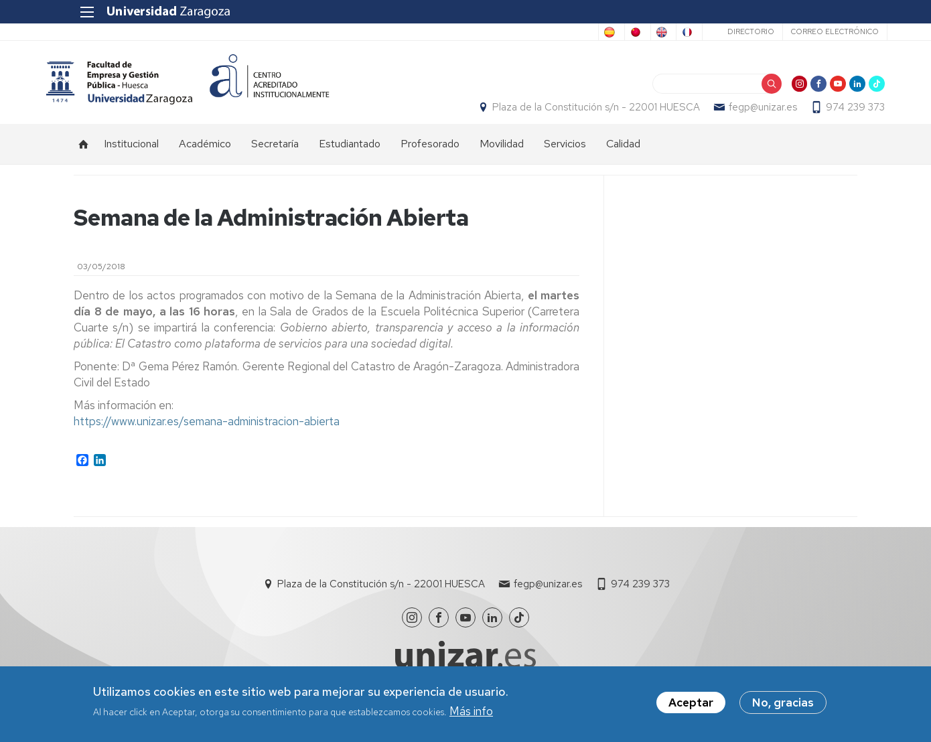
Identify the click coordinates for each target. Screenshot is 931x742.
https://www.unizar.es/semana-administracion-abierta (207, 434)
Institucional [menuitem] (131, 158)
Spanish (446, 32)
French (653, 32)
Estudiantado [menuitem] (349, 158)
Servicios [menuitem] (565, 158)
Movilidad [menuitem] (502, 158)
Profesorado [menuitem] (430, 158)
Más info (471, 711)
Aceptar (690, 702)
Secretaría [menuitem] (275, 158)
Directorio (720, 31)
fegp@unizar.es (735, 114)
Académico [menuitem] (205, 158)
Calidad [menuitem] (623, 158)
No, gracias (783, 702)
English (601, 32)
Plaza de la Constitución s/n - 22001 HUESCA (568, 114)
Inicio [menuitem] (84, 158)
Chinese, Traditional (524, 32)
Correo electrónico (805, 31)
